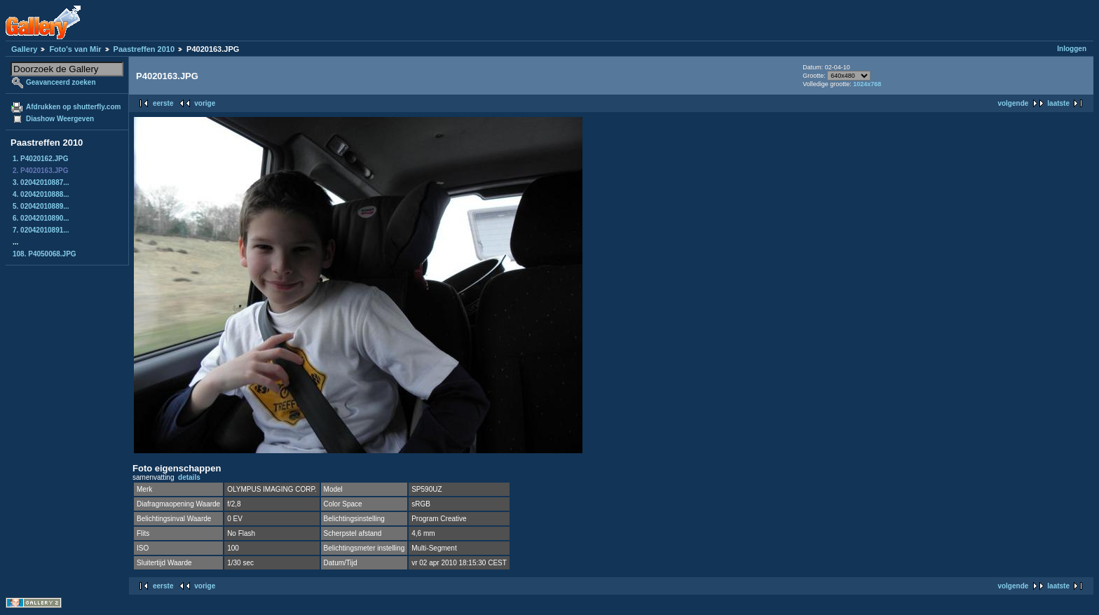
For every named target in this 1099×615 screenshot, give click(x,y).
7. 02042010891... (41, 230)
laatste (1058, 103)
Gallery (24, 49)
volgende (1012, 103)
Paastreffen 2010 (144, 49)
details (189, 477)
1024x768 (867, 84)
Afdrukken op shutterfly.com (73, 107)
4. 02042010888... (41, 194)
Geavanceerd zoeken (61, 82)
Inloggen (1071, 49)
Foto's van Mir (75, 49)
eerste (163, 103)
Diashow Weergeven (60, 119)
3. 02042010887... (41, 182)
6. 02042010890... (41, 218)
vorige (204, 103)
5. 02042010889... (41, 206)
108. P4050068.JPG (44, 254)
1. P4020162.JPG (41, 159)
